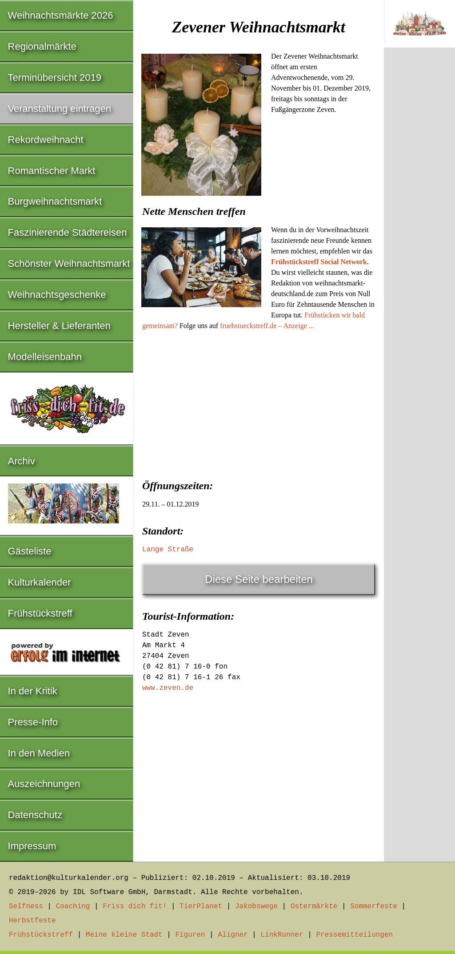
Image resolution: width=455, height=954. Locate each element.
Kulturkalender (39, 582)
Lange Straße (167, 550)
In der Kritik (32, 691)
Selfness (26, 906)
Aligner (233, 935)
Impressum (32, 845)
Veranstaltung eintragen (59, 108)
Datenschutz (35, 814)
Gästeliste (30, 551)
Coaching (73, 906)
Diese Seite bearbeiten (259, 579)
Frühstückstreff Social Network (319, 261)
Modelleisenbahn (45, 356)
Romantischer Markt (52, 170)
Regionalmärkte (42, 46)
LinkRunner (282, 935)
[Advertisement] (258, 402)
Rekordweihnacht (46, 139)
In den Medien (39, 753)
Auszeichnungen (44, 783)
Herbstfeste (32, 921)
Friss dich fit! (135, 906)
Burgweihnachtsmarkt (55, 201)
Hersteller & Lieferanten (59, 325)
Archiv (21, 461)
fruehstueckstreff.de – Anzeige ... (267, 325)
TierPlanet (201, 906)
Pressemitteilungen (354, 935)
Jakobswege (256, 906)
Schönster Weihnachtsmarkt (69, 263)
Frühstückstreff (40, 613)
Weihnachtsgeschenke (57, 294)
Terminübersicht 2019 (54, 77)
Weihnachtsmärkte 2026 (60, 15)
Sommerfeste (373, 906)
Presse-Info (33, 722)
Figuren (190, 935)
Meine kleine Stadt (124, 935)
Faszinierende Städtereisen (67, 232)
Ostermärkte (314, 906)
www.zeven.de (167, 688)
